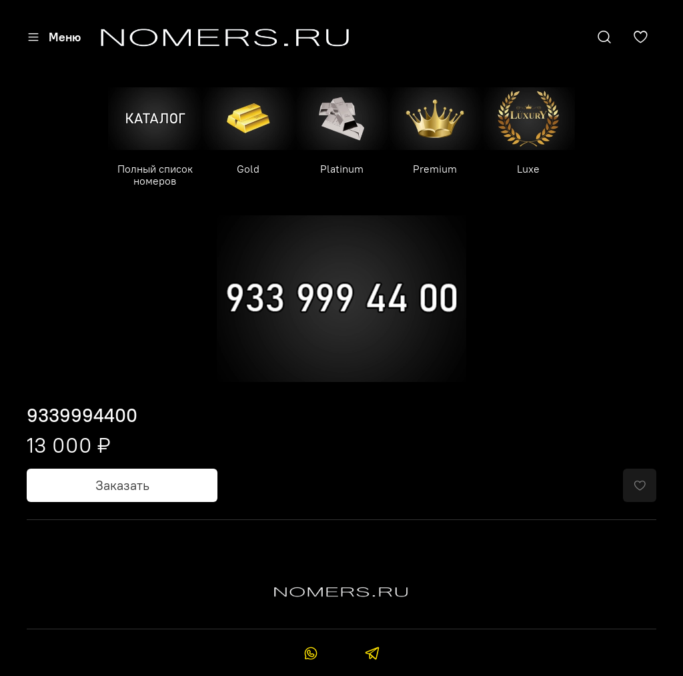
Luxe (528, 168)
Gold (248, 168)
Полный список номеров (155, 174)
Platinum (342, 168)
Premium (435, 168)
